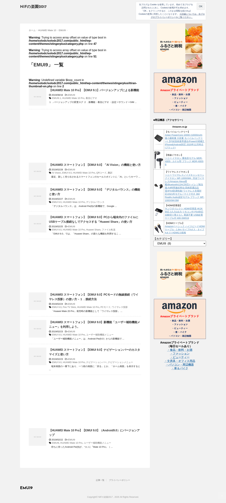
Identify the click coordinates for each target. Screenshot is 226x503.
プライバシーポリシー (119, 480)
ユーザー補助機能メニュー (100, 334)
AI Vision (56, 172)
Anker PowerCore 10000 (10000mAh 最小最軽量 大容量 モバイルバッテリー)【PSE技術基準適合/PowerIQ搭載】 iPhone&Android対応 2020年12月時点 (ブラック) (185, 141)
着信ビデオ (91, 98)
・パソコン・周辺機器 (180, 364)
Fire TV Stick (69, 307)
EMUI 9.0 (67, 172)
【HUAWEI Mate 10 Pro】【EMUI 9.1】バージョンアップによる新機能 (94, 90)
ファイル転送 (108, 229)
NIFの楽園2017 (33, 7)
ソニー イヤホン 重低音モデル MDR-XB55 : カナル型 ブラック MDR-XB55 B (184, 161)
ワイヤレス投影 (120, 307)
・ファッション (180, 353)
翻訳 (110, 172)
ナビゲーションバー (96, 362)
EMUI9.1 (56, 98)
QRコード (101, 172)
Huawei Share (93, 229)
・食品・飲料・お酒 (179, 349)
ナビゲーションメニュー (120, 362)
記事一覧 (100, 480)
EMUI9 (71, 95)
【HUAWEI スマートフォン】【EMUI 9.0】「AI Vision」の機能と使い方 (95, 164)
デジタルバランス (95, 202)
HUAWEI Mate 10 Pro (73, 98)
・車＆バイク (179, 368)
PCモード (106, 307)
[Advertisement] (58, 137)
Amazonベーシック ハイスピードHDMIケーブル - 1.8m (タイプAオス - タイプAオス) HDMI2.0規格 (185, 229)
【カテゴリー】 (163, 238)
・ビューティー (180, 357)
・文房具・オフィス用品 (179, 361)
